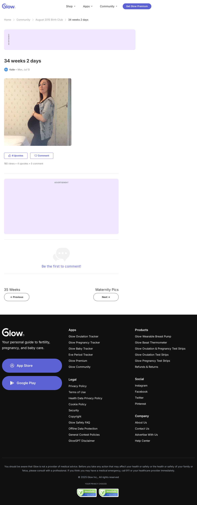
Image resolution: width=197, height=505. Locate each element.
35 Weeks (12, 289)
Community (23, 19)
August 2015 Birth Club (49, 19)
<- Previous (16, 297)
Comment (41, 155)
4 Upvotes (15, 155)
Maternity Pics (107, 289)
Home (7, 19)
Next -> (106, 297)
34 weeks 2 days (78, 19)
